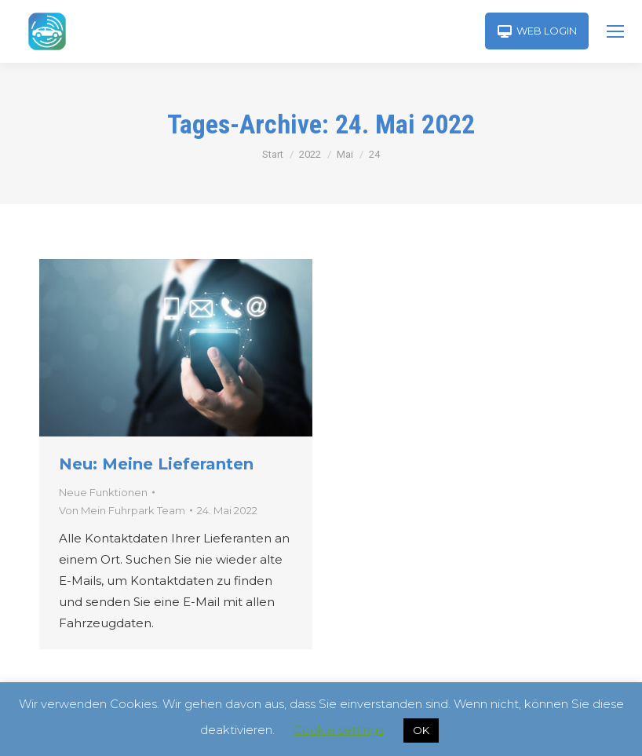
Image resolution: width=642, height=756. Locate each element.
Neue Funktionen (103, 492)
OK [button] (421, 730)
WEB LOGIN (537, 31)
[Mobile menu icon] (615, 31)
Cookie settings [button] (339, 729)
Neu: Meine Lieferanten (156, 464)
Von (122, 510)
